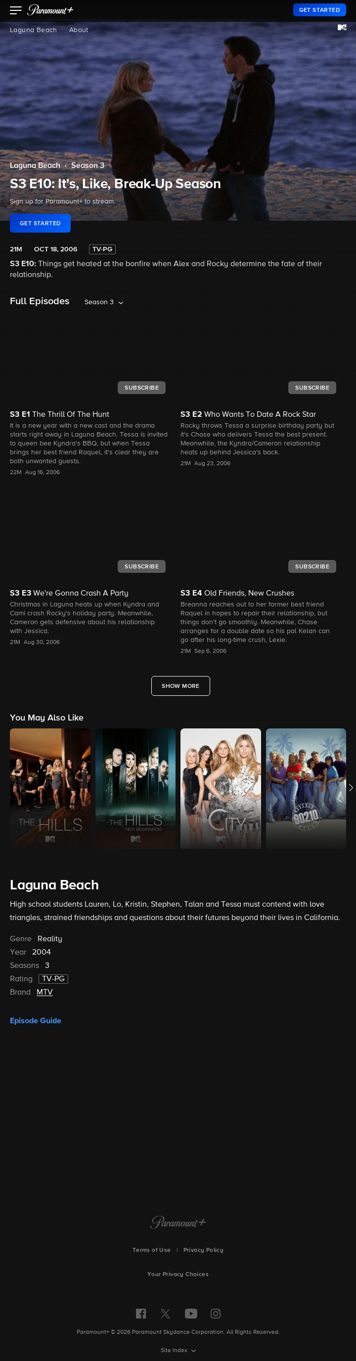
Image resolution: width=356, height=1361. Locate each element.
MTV (45, 993)
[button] (16, 11)
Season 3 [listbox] (99, 302)
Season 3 (87, 166)
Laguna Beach (33, 30)
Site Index (175, 1351)
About (79, 30)
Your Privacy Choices (178, 1275)
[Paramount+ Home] (178, 1223)
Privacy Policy (203, 1250)
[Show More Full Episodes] (180, 686)
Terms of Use (152, 1250)
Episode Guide (35, 1021)
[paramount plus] (50, 9)
